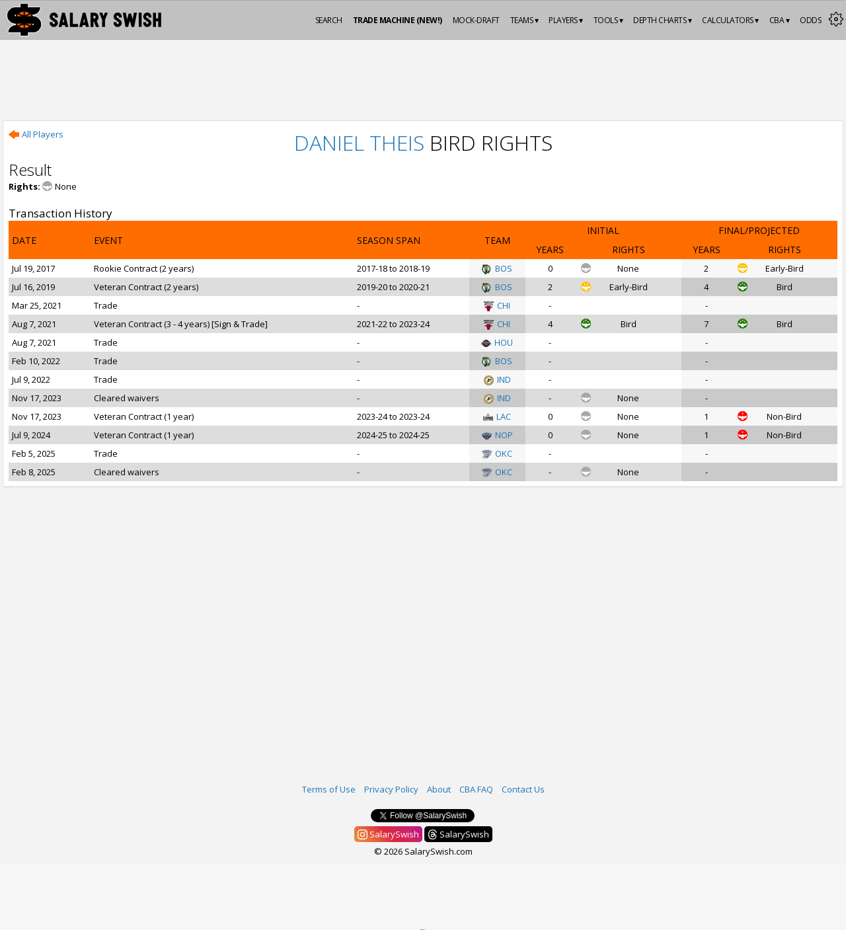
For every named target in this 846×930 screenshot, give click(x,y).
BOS (497, 268)
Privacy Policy (391, 789)
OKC (497, 453)
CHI (497, 305)
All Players (36, 134)
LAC (497, 416)
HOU (497, 342)
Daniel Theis (359, 142)
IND (497, 379)
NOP (497, 435)
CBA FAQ (476, 789)
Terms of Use (329, 789)
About (439, 789)
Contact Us (523, 789)
